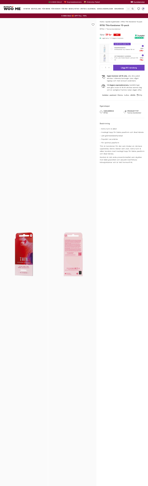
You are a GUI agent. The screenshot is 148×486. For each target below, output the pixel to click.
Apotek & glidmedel (112, 22)
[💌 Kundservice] (138, 2)
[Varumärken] (119, 8)
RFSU (102, 29)
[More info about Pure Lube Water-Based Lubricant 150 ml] (143, 55)
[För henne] (46, 8)
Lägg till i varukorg (129, 68)
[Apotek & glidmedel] (88, 8)
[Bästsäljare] (36, 8)
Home (102, 22)
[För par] (65, 8)
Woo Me (12, 9)
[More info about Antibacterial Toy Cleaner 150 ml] (143, 46)
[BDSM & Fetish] (74, 8)
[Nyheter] (26, 8)
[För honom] (55, 8)
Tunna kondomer (113, 29)
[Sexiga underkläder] (105, 8)
